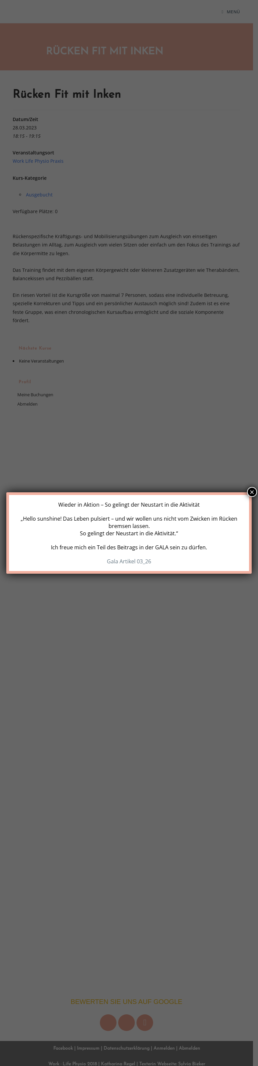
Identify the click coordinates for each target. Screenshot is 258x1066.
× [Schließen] (252, 492)
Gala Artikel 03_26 (129, 561)
